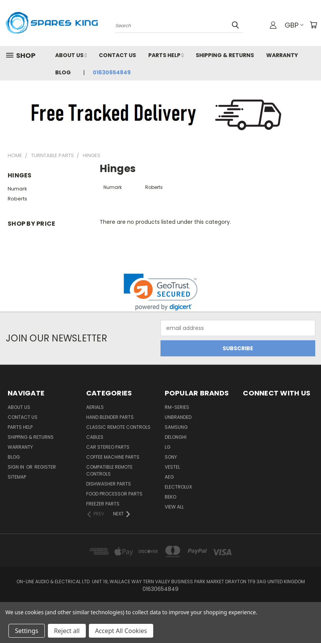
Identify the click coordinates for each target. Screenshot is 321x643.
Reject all (67, 631)
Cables (94, 437)
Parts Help (165, 55)
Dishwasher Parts (108, 484)
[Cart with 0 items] (313, 25)
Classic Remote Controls (118, 427)
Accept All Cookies (121, 631)
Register (45, 467)
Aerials (95, 407)
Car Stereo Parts (107, 447)
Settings (26, 631)
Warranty (282, 55)
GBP (294, 25)
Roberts (17, 198)
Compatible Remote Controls (109, 470)
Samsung (176, 427)
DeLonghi (176, 437)
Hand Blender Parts (110, 417)
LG (167, 447)
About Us (71, 55)
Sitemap (17, 477)
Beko (170, 497)
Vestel (172, 467)
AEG (169, 477)
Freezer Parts (103, 503)
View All (174, 507)
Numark (17, 188)
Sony (171, 457)
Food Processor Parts (114, 493)
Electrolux (178, 487)
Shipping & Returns (225, 55)
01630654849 (112, 72)
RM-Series (177, 407)
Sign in (16, 467)
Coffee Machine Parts (112, 457)
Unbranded (178, 417)
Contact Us (117, 55)
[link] (160, 292)
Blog (63, 72)
